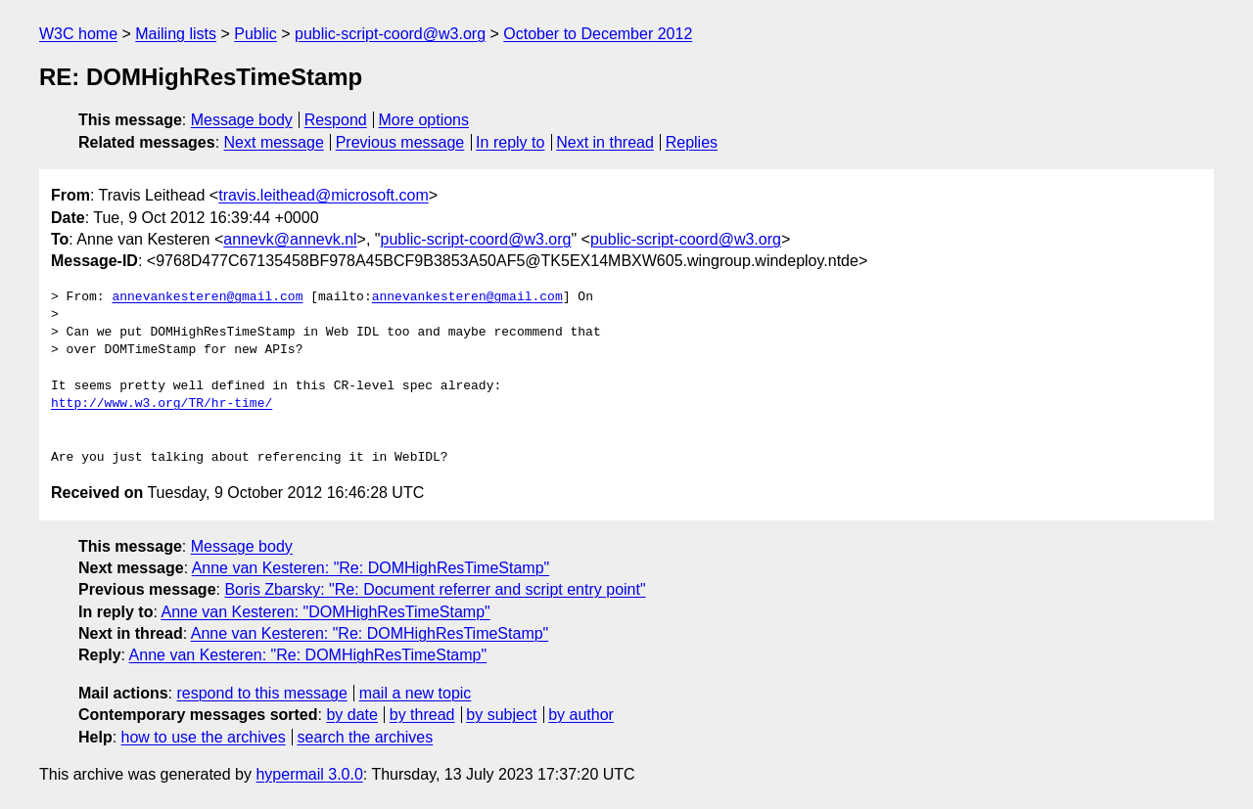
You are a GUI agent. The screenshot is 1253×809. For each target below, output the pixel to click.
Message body (242, 120)
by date (351, 714)
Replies (692, 142)
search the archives (366, 737)
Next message (274, 142)
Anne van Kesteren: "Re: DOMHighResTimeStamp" (371, 568)
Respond (335, 120)
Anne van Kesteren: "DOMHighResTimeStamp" (325, 612)
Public (255, 33)
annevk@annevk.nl (289, 239)
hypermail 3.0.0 (308, 774)
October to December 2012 (597, 33)
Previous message (400, 142)
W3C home (78, 33)
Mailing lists (175, 33)
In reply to (510, 142)
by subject (501, 714)
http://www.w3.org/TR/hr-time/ (161, 404)
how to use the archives (203, 737)
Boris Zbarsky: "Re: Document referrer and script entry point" (434, 589)
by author (581, 714)
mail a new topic (415, 693)
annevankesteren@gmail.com (207, 297)
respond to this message (261, 693)
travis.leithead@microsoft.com (323, 195)
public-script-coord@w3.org (390, 33)
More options (424, 120)
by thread (422, 714)
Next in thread (605, 142)
